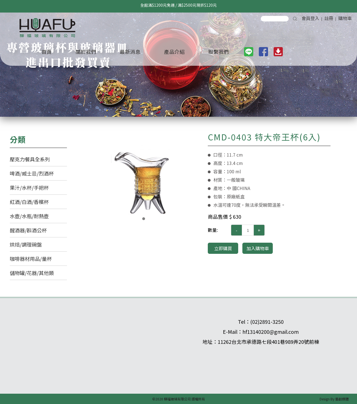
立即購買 (223, 248)
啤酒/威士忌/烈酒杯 (32, 173)
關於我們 (86, 51)
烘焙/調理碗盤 (26, 244)
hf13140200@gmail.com (270, 331)
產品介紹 (174, 51)
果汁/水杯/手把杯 (29, 187)
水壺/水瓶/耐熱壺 (29, 216)
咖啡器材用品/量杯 (31, 258)
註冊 (328, 18)
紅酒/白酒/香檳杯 (29, 201)
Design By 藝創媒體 (334, 398)
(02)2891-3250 (267, 321)
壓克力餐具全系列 (30, 159)
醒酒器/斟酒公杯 (28, 230)
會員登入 (310, 18)
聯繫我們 (218, 51)
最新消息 (130, 51)
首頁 (47, 51)
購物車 (345, 18)
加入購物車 (258, 248)
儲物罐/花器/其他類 (32, 272)
